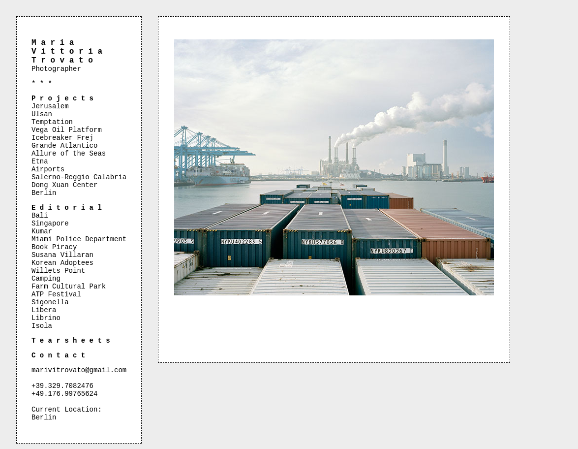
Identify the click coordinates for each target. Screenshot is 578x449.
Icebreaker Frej (62, 138)
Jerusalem (50, 106)
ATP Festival (56, 294)
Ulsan (41, 114)
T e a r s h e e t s (70, 341)
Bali (39, 216)
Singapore (50, 223)
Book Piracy (54, 247)
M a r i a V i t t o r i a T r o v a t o (66, 51)
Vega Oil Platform (66, 130)
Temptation (52, 122)
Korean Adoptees (62, 263)
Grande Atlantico (64, 146)
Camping (46, 279)
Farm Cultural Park (68, 286)
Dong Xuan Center (64, 185)
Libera (43, 310)
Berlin (43, 193)
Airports (47, 169)
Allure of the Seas (68, 154)
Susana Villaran (62, 255)
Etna (39, 161)
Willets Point (58, 271)
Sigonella (50, 302)
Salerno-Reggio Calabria (78, 177)
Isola (41, 326)
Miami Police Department (78, 239)
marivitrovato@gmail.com (78, 370)
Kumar (41, 231)
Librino (46, 318)
